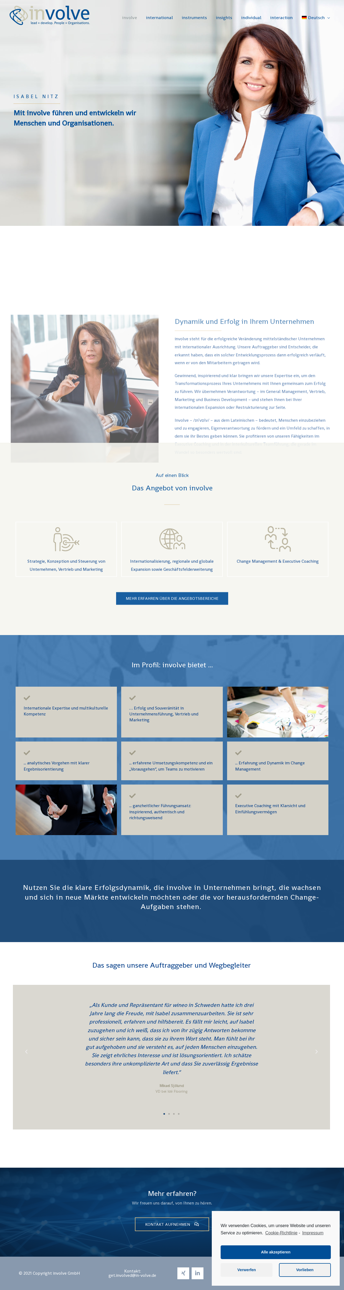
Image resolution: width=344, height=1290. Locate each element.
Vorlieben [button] (305, 1270)
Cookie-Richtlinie (281, 1233)
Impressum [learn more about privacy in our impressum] (312, 1233)
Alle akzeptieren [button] (276, 1252)
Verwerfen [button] (246, 1270)
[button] (164, 1114)
